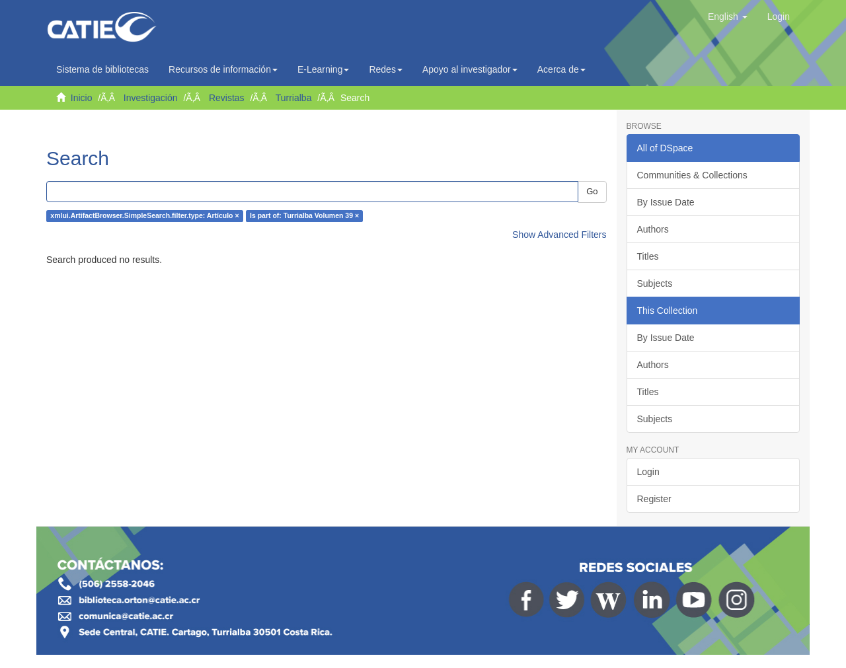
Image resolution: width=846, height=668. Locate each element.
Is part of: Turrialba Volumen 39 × (304, 216)
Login (648, 471)
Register (654, 499)
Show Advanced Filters (559, 234)
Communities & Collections (692, 175)
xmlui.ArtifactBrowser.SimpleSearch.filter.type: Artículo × (144, 216)
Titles (648, 256)
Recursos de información (223, 69)
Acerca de (561, 69)
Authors (653, 229)
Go (591, 191)
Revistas (227, 98)
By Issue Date (666, 202)
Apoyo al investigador (470, 69)
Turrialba (294, 98)
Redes (385, 69)
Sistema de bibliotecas (102, 69)
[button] (727, 16)
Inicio (82, 98)
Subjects (655, 283)
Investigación (151, 98)
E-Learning (323, 69)
